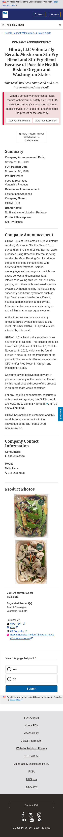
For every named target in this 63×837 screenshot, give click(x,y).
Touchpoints (15, 699)
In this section (13, 24)
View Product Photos (46, 120)
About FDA (31, 725)
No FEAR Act (31, 756)
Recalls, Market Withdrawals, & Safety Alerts (28, 33)
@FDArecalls (17, 631)
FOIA (31, 771)
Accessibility (31, 733)
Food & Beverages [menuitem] (16, 607)
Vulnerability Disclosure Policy (31, 763)
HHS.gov (31, 779)
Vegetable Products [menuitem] (17, 611)
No (14, 679)
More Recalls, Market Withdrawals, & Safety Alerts (31, 137)
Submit (31, 688)
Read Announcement (19, 120)
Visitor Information (31, 740)
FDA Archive (31, 717)
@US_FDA (16, 623)
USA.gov (31, 787)
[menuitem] (31, 596)
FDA (12, 627)
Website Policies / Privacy (31, 748)
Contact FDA (31, 805)
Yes (15, 669)
